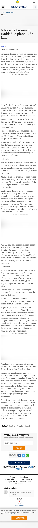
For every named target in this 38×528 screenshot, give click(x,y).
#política (12, 426)
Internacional (9, 12)
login (30, 467)
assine (19, 469)
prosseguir (19, 518)
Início (2, 12)
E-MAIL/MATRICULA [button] (20, 505)
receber (19, 448)
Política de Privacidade (15, 514)
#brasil (27, 426)
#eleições (20, 426)
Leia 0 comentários (19, 463)
